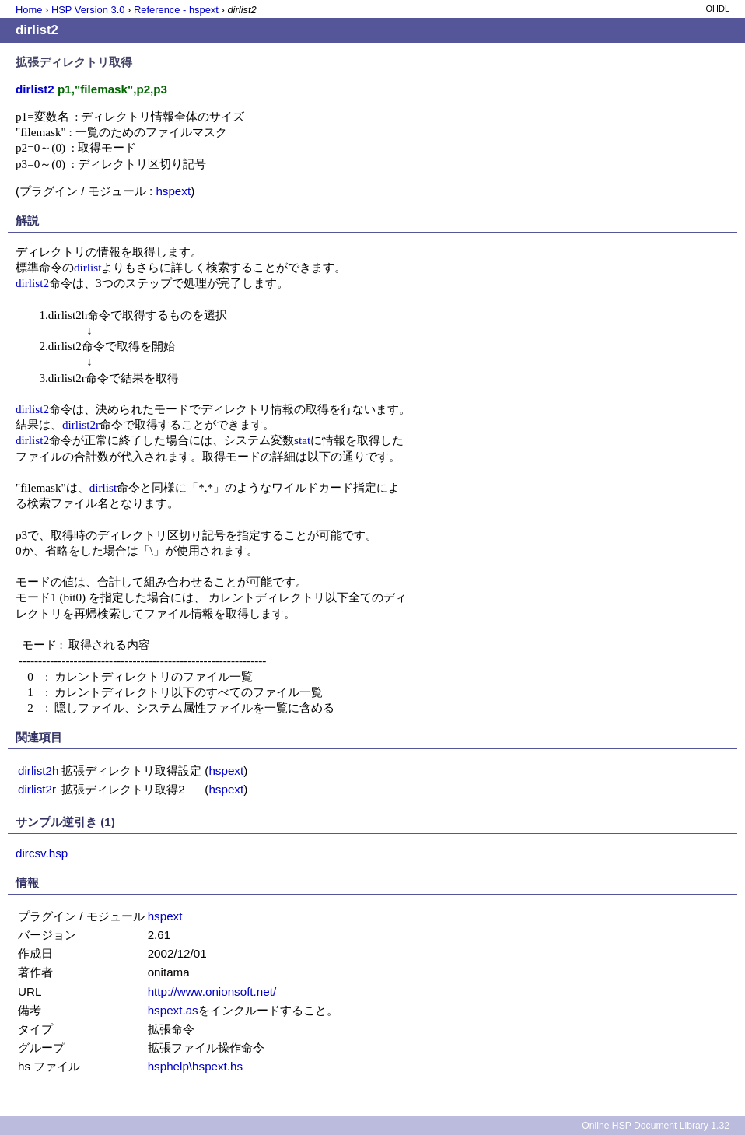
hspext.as (173, 1010)
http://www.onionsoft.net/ (212, 991)
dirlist (87, 267)
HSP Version (87, 10)
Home (29, 10)
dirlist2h (38, 770)
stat (302, 440)
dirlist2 (32, 282)
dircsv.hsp (42, 853)
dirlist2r (81, 424)
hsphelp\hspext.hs (195, 1066)
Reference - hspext (176, 10)
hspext (173, 191)
